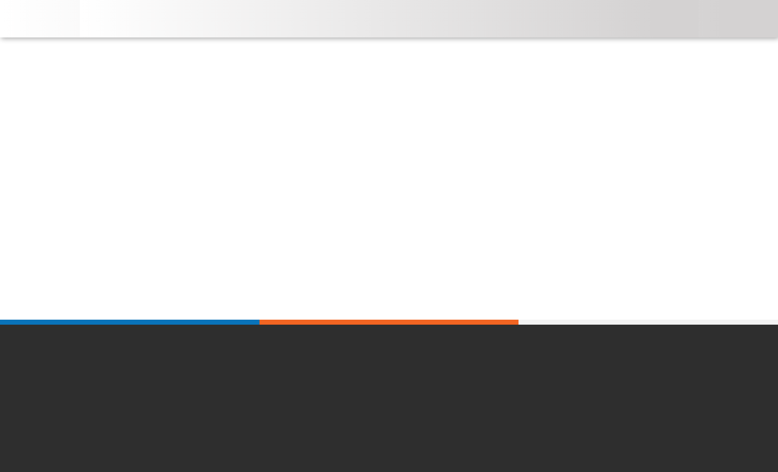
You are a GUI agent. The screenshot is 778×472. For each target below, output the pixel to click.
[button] (614, 11)
